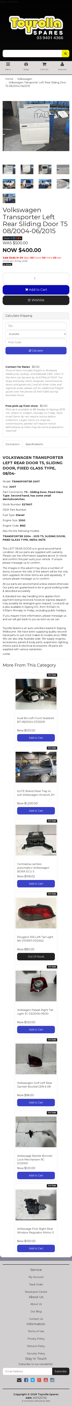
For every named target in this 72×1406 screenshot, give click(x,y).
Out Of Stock (36, 956)
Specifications (34, 444)
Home (9, 79)
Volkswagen (24, 79)
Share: (12, 238)
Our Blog (36, 1311)
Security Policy (36, 1353)
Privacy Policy (36, 1338)
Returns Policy (36, 1346)
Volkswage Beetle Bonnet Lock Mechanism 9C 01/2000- (34, 1159)
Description (12, 444)
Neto (48, 1401)
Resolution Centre (36, 1291)
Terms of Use (36, 1331)
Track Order (36, 1284)
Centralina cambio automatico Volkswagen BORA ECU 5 (33, 867)
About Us (36, 1304)
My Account (36, 1277)
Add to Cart (36, 290)
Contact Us (36, 1319)
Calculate (36, 350)
